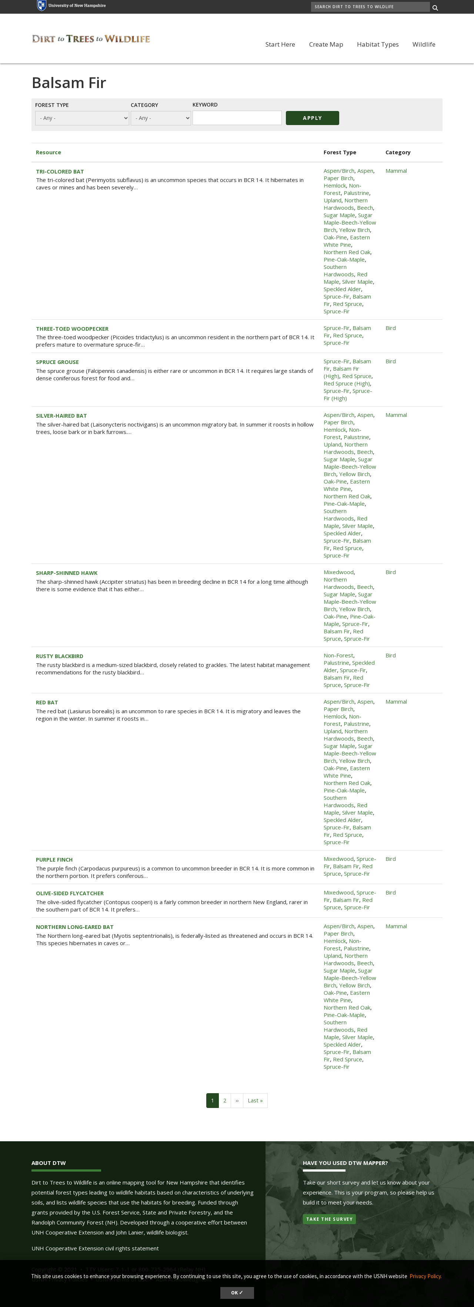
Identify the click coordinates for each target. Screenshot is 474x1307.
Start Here (280, 44)
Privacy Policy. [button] (426, 1276)
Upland (332, 200)
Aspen (365, 170)
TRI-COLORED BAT (60, 171)
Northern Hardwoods (346, 203)
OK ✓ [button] (237, 1293)
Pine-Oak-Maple (344, 259)
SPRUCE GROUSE (57, 362)
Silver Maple (357, 281)
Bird (390, 327)
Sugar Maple (339, 215)
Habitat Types (378, 44)
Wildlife (424, 44)
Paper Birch (338, 178)
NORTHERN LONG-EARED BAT (75, 926)
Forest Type (52, 104)
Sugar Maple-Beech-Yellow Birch (350, 222)
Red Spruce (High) (347, 383)
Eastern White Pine (347, 240)
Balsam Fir (337, 631)
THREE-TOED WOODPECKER (72, 328)
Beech (365, 207)
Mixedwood (339, 572)
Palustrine (356, 192)
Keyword (205, 104)
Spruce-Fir (337, 296)
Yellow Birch (354, 229)
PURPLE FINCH (54, 859)
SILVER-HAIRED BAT (61, 415)
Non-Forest (338, 655)
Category (144, 104)
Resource (48, 152)
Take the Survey (329, 1219)
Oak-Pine (335, 237)
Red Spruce (347, 303)
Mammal (396, 170)
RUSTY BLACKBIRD (59, 656)
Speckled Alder (342, 289)
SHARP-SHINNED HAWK (66, 572)
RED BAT (47, 702)
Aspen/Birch (339, 170)
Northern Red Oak (347, 252)
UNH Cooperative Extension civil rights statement (95, 1248)
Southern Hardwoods (339, 270)
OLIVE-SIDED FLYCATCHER (70, 893)
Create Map (326, 44)
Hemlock (335, 185)
